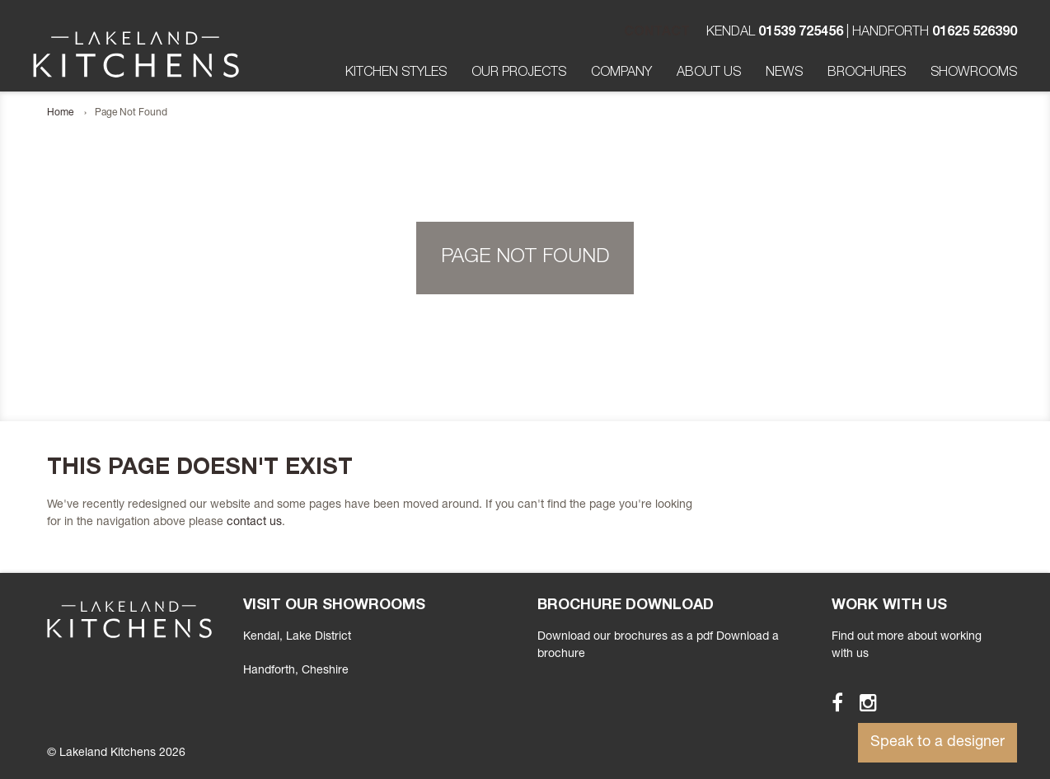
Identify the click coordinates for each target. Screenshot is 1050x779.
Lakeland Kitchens (136, 54)
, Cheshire (296, 671)
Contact (657, 33)
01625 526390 (974, 33)
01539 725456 (800, 33)
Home (60, 113)
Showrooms (973, 73)
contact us (254, 522)
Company (621, 73)
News (784, 73)
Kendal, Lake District (297, 637)
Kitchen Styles (396, 73)
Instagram (861, 702)
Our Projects (518, 73)
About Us (709, 73)
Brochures (866, 73)
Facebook (830, 702)
